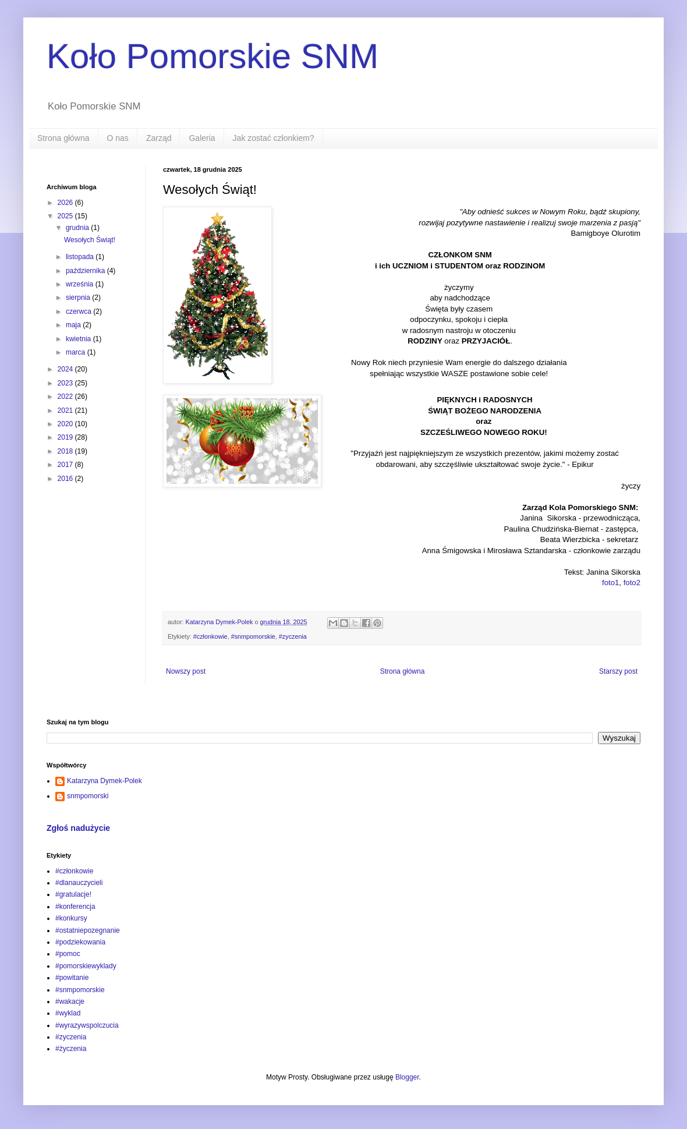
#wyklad (67, 1013)
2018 (66, 451)
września (80, 284)
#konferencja (75, 907)
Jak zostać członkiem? (273, 138)
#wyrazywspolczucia (87, 1025)
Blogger (407, 1077)
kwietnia (79, 339)
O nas (118, 138)
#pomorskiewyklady (85, 966)
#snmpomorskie (253, 636)
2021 (66, 410)
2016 (66, 479)
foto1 (610, 582)
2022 (66, 396)
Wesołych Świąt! (89, 240)
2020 (66, 424)
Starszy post (618, 671)
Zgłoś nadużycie (78, 828)
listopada (80, 257)
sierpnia (79, 297)
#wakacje (69, 1001)
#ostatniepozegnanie (87, 930)
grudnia (78, 228)
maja (74, 325)
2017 (66, 465)
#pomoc (67, 954)
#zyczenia (293, 636)
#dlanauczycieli (78, 883)
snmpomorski (87, 796)
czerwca (79, 311)
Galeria (202, 138)
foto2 (632, 582)
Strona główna (63, 138)
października (86, 271)
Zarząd (159, 138)
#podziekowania (80, 942)
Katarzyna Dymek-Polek (104, 781)
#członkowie (210, 636)
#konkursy (71, 918)
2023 (66, 383)
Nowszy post (186, 671)
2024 (66, 369)
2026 (66, 203)
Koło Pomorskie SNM (212, 56)
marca (76, 352)
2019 (66, 437)
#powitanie (71, 978)
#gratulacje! (73, 894)
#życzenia (70, 1049)
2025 (66, 216)
